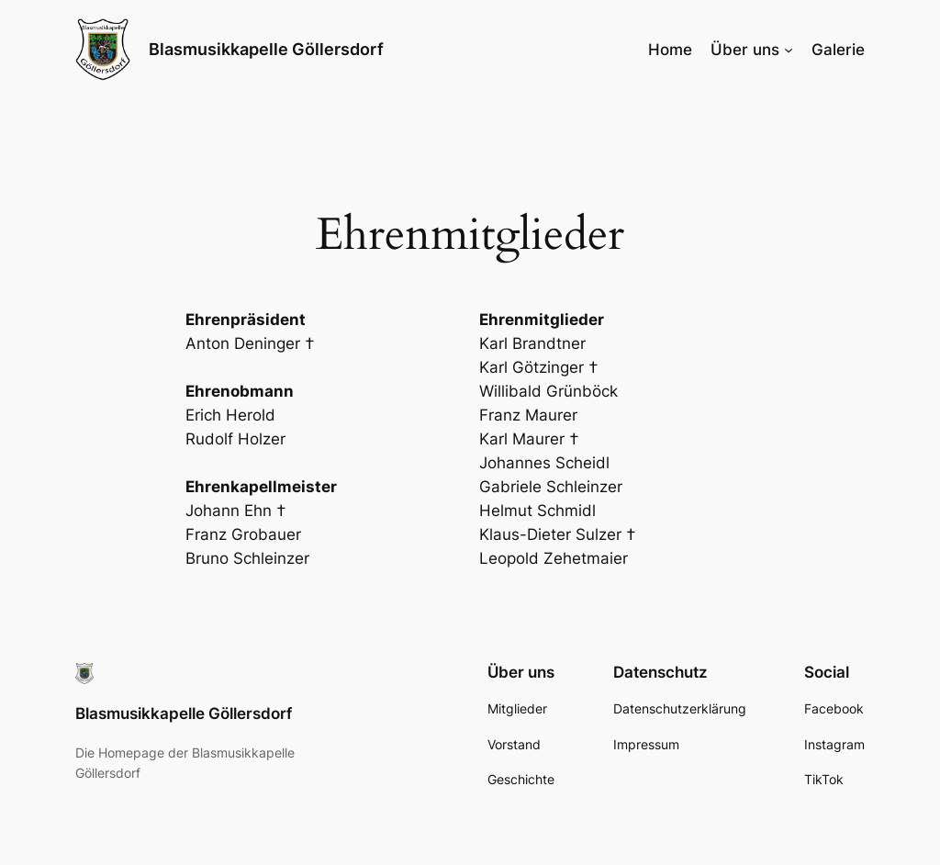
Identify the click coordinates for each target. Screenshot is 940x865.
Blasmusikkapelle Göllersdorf (266, 49)
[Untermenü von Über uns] (788, 49)
